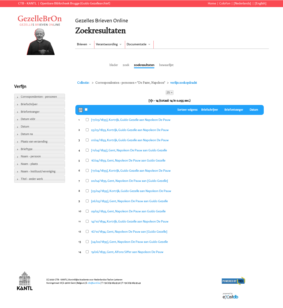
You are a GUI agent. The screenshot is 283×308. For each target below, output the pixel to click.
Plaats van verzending (34, 141)
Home (212, 3)
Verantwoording (107, 44)
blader (113, 65)
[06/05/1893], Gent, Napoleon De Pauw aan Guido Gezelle (129, 201)
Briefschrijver (29, 104)
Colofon (224, 3)
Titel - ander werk (32, 179)
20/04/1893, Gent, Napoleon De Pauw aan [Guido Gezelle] (129, 181)
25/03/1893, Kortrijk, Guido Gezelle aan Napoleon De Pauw (130, 130)
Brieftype (27, 149)
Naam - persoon (31, 156)
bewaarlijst (166, 65)
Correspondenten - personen (39, 96)
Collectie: (83, 83)
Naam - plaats (29, 164)
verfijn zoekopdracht (183, 83)
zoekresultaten (144, 65)
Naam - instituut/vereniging (38, 171)
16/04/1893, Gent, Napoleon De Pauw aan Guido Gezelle (128, 160)
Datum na (27, 134)
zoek (126, 65)
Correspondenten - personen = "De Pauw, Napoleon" (130, 83)
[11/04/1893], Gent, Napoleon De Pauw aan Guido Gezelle (129, 150)
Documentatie (136, 44)
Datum (25, 126)
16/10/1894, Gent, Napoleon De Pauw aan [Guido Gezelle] (129, 231)
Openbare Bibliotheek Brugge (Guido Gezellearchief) (75, 3)
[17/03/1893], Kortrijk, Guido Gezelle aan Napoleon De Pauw (130, 120)
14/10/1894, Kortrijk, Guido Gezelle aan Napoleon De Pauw (129, 221)
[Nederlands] (242, 3)
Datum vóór (28, 119)
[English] (260, 3)
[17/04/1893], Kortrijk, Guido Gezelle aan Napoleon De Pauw (131, 170)
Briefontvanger (30, 111)
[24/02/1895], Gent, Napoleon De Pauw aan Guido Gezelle (129, 241)
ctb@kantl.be (94, 283)
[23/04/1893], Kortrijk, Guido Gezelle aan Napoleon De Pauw (131, 191)
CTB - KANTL (27, 3)
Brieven (82, 44)
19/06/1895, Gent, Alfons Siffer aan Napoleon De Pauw (127, 252)
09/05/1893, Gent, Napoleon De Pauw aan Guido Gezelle (128, 211)
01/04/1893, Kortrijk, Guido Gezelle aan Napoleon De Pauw (130, 140)
